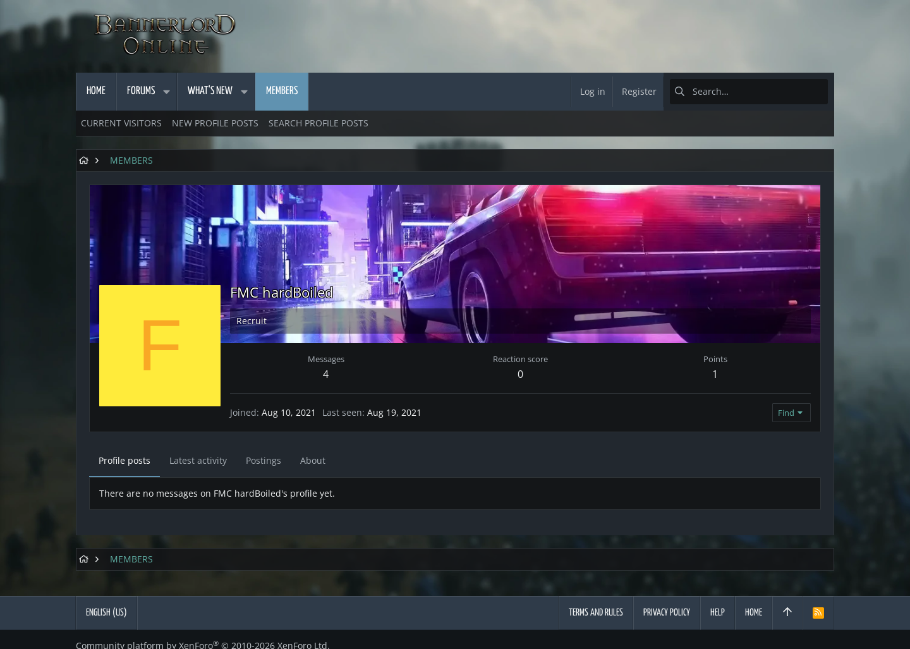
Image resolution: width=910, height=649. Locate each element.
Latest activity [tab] (198, 460)
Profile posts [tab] (124, 460)
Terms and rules (596, 612)
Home (753, 612)
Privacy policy (666, 612)
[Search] (749, 91)
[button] (166, 91)
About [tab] (312, 460)
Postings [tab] (263, 460)
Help (717, 612)
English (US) (106, 612)
